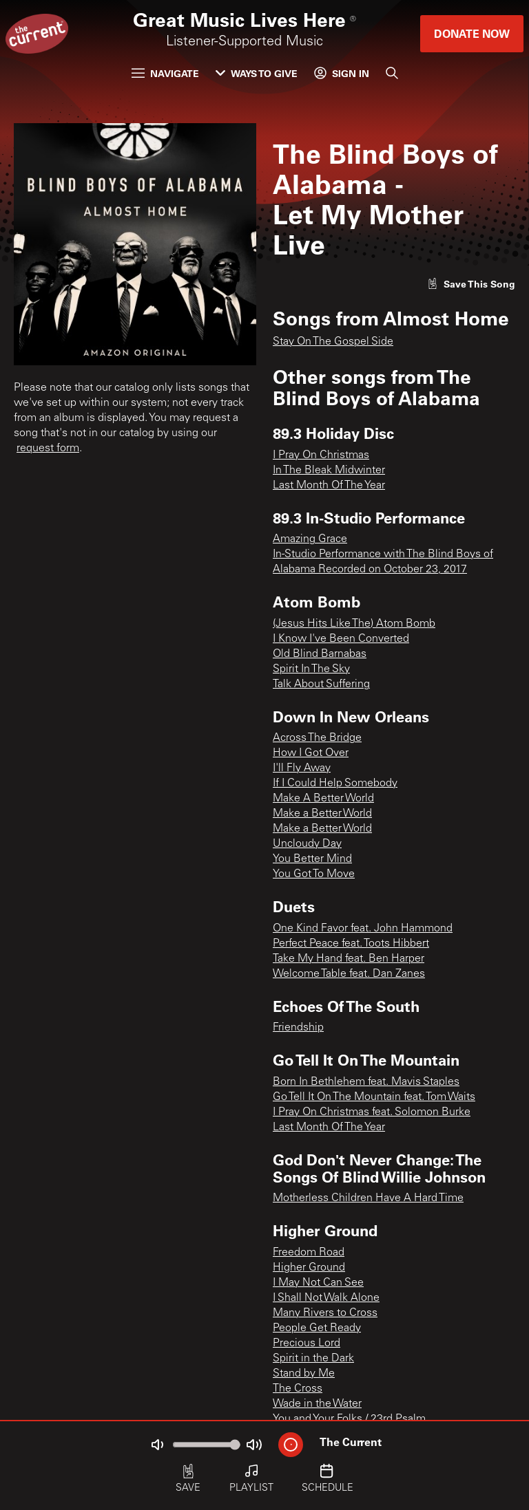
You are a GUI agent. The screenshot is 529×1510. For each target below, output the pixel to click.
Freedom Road (308, 1252)
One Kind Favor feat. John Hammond (363, 928)
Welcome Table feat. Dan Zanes (349, 974)
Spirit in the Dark (313, 1358)
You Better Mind (312, 859)
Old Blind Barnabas (319, 654)
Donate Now (472, 33)
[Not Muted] (157, 1444)
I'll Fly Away (302, 768)
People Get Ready (317, 1328)
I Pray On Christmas (321, 455)
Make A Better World (323, 798)
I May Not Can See (318, 1282)
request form (48, 448)
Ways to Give (257, 73)
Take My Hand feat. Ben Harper (348, 958)
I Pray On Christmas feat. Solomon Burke (371, 1112)
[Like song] (471, 283)
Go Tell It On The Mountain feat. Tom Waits (374, 1097)
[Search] (392, 73)
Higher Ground (309, 1267)
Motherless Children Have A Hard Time (368, 1198)
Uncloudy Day (307, 844)
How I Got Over (311, 753)
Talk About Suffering (321, 684)
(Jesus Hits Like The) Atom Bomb (354, 623)
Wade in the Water (317, 1404)
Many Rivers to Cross (325, 1313)
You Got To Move (314, 874)
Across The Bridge (317, 738)
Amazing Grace (310, 539)
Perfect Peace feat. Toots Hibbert (351, 943)
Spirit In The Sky (311, 669)
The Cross (297, 1388)
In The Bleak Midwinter (329, 470)
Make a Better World (322, 813)
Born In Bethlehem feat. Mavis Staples (366, 1082)
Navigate (165, 73)
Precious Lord (306, 1343)
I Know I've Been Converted (341, 639)
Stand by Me (304, 1373)
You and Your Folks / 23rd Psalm (349, 1419)
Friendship (298, 1027)
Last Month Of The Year (329, 485)
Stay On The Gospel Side (333, 341)
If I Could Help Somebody (335, 783)
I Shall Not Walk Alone (326, 1298)
